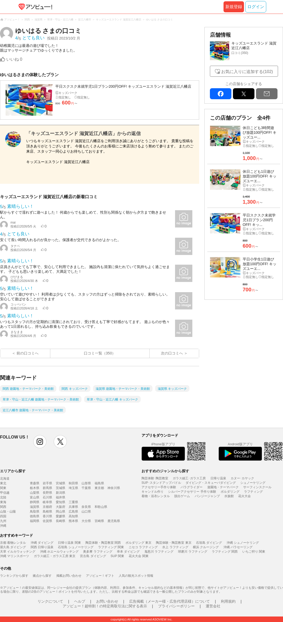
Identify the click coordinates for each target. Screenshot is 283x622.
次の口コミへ (172, 353)
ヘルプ (79, 601)
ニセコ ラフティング (143, 547)
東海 (3, 502)
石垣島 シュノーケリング (75, 547)
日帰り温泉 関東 (69, 543)
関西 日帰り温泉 (42, 547)
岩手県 (47, 483)
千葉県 (86, 488)
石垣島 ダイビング (209, 543)
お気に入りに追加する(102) (247, 71)
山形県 (86, 483)
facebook (220, 93)
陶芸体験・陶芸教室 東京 (173, 543)
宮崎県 (99, 521)
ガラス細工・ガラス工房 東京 (54, 556)
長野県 (47, 493)
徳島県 (34, 516)
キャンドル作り (153, 491)
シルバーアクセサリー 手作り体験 (192, 491)
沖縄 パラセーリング (238, 547)
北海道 (4, 478)
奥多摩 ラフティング (97, 551)
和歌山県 (101, 507)
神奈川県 (113, 488)
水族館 (229, 496)
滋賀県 (34, 507)
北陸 (3, 497)
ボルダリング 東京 (138, 543)
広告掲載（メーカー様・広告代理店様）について (169, 601)
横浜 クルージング (206, 547)
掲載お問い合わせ (68, 575)
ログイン (255, 6)
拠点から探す (42, 575)
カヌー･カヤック (242, 478)
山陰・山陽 (8, 511)
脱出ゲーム (182, 496)
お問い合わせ (107, 601)
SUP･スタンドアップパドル (161, 483)
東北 (3, 483)
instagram (39, 441)
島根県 (47, 511)
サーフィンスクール (257, 487)
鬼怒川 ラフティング (158, 551)
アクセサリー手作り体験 (159, 487)
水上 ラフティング (175, 547)
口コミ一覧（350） (100, 353)
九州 (3, 521)
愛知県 (60, 502)
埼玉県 (73, 488)
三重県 (73, 502)
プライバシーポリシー (176, 606)
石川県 (47, 497)
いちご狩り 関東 (253, 551)
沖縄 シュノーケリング (243, 543)
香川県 (47, 516)
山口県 (86, 511)
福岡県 (34, 521)
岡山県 (60, 511)
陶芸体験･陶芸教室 (155, 478)
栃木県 (34, 488)
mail (266, 93)
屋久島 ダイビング (13, 547)
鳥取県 (34, 511)
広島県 (73, 511)
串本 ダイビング (128, 551)
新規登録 (233, 6)
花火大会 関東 (138, 556)
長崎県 (60, 521)
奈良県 (86, 507)
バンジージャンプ (207, 496)
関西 (3, 507)
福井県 (60, 497)
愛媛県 (60, 516)
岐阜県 (47, 502)
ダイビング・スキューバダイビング (211, 483)
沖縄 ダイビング (42, 543)
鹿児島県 (113, 521)
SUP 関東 (117, 556)
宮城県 (60, 483)
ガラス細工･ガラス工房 (189, 478)
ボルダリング (230, 491)
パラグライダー (192, 487)
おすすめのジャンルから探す (165, 471)
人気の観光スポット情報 (136, 575)
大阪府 (60, 507)
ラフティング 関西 (225, 551)
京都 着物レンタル (13, 543)
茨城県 (60, 488)
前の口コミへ (28, 353)
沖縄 (3, 525)
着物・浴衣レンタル (156, 496)
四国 (3, 516)
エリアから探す (13, 471)
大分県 (86, 521)
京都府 (47, 507)
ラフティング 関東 (111, 547)
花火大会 (244, 496)
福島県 (99, 483)
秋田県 (73, 483)
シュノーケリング (252, 483)
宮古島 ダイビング (93, 556)
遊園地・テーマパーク (223, 487)
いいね (14, 59)
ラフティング (253, 491)
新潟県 (60, 493)
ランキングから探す (14, 575)
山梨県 (34, 493)
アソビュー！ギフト (100, 575)
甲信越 (4, 493)
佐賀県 (47, 521)
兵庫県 (73, 507)
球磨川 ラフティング (192, 551)
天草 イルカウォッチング (17, 551)
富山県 (34, 497)
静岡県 (34, 502)
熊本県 (73, 521)
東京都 (99, 488)
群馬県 (47, 488)
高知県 (73, 516)
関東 (3, 488)
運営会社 (213, 606)
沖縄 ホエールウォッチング (59, 551)
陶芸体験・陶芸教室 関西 (103, 543)
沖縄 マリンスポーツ (14, 556)
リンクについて (50, 601)
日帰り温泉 (218, 478)
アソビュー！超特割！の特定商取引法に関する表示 (105, 606)
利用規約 (228, 601)
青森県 (34, 483)
